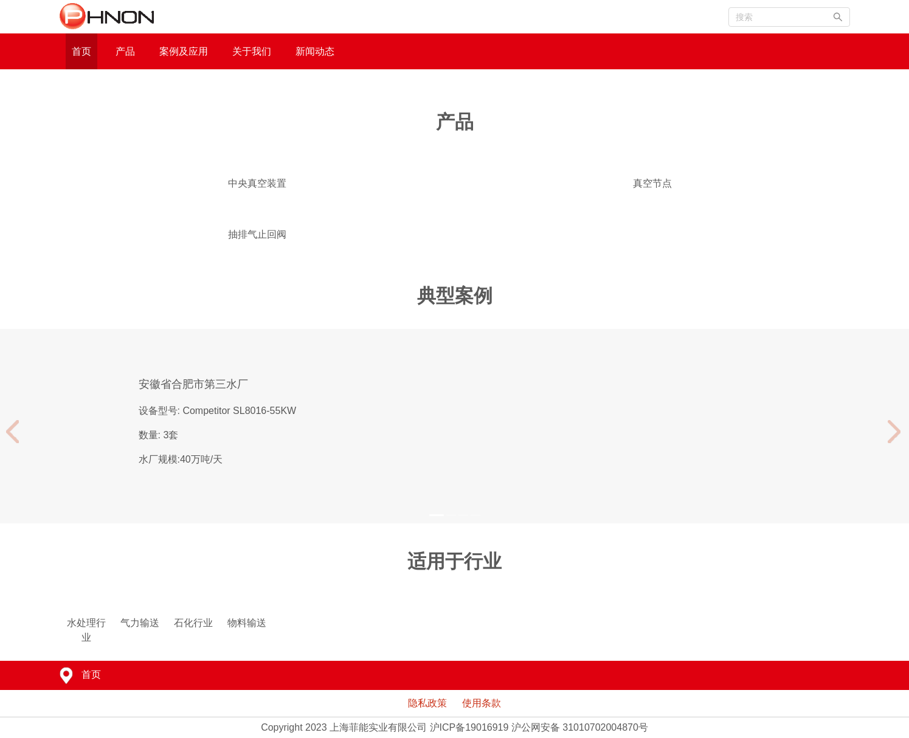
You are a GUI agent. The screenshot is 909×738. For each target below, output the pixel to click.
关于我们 (251, 51)
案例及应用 (183, 51)
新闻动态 (315, 51)
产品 (125, 51)
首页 (81, 51)
